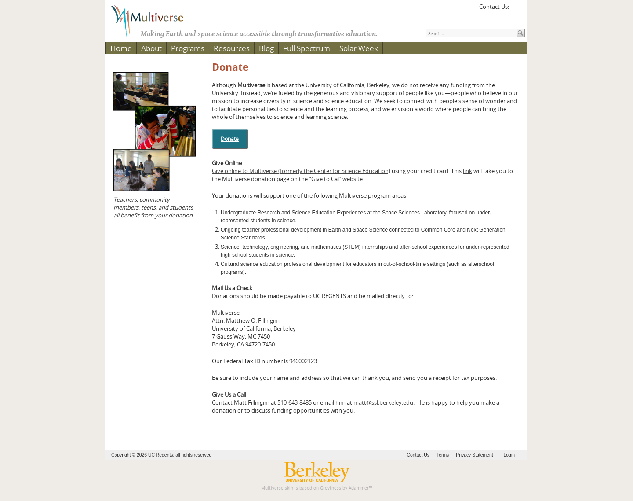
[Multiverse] (153, 20)
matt (383, 402)
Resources (232, 48)
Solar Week (358, 48)
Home (121, 48)
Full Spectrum (306, 48)
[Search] (471, 33)
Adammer (359, 488)
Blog (266, 48)
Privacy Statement (474, 455)
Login (509, 455)
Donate (230, 67)
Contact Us (418, 455)
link (467, 171)
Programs (187, 48)
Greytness (330, 488)
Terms (443, 455)
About (151, 48)
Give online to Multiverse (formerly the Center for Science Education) (301, 171)
